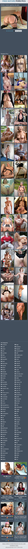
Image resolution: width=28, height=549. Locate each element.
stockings (18, 432)
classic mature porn (7, 388)
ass (2, 351)
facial (3, 415)
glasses (3, 430)
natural (17, 363)
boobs (3, 376)
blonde (3, 371)
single (17, 421)
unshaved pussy (20, 444)
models (17, 357)
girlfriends (4, 428)
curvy (3, 403)
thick (17, 436)
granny (3, 434)
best (3, 361)
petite (17, 396)
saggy (17, 409)
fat (2, 417)
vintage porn (19, 451)
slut (16, 426)
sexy (17, 415)
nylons (17, 371)
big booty (4, 363)
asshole (4, 353)
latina (3, 459)
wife (16, 457)
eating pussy (5, 407)
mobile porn (18, 355)
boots (3, 378)
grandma (4, 432)
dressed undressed (7, 405)
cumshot (4, 399)
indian (3, 451)
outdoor (17, 380)
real (16, 405)
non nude (18, 367)
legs (16, 344)
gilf (2, 426)
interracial (4, 453)
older (17, 378)
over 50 (17, 386)
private (17, 401)
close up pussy (5, 392)
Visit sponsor (18, 31)
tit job (17, 440)
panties (17, 392)
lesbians (18, 346)
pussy (17, 403)
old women (18, 376)
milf (16, 353)
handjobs (4, 440)
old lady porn (19, 373)
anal (3, 346)
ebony (3, 409)
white (17, 455)
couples (4, 394)
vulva (17, 453)
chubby (3, 386)
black (3, 369)
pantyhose (18, 394)
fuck (3, 424)
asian (3, 348)
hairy (3, 436)
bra (2, 380)
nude (17, 369)
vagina (17, 449)
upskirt (17, 446)
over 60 (17, 388)
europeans (4, 413)
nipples (17, 365)
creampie (4, 396)
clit (2, 390)
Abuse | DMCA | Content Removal (10, 543)
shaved (17, 417)
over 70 (17, 390)
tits (16, 442)
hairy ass (4, 438)
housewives (5, 449)
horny (3, 444)
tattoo (17, 434)
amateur (4, 344)
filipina (3, 421)
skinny (17, 424)
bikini (3, 367)
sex (16, 413)
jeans (3, 455)
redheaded (18, 407)
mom (17, 359)
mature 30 (18, 382)
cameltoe (4, 384)
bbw (3, 355)
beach (3, 357)
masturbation (19, 351)
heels (3, 442)
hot (2, 446)
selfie (17, 411)
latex (3, 457)
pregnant (18, 399)
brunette (4, 382)
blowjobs (4, 373)
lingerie (17, 348)
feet (2, 419)
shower (17, 419)
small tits (18, 428)
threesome (18, 438)
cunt (3, 401)
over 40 (17, 384)
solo (16, 430)
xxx (16, 459)
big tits (3, 365)
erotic (3, 411)
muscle (17, 361)
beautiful (4, 359)
